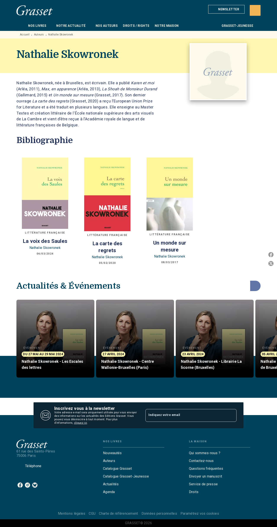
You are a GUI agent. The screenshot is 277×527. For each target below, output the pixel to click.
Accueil (24, 34)
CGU (92, 513)
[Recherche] (255, 10)
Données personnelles (159, 513)
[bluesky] (35, 485)
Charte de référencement (118, 513)
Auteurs (39, 34)
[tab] (21, 26)
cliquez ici (80, 422)
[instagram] (27, 485)
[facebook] (20, 485)
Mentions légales (71, 513)
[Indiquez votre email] (185, 415)
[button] (226, 9)
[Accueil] (34, 10)
